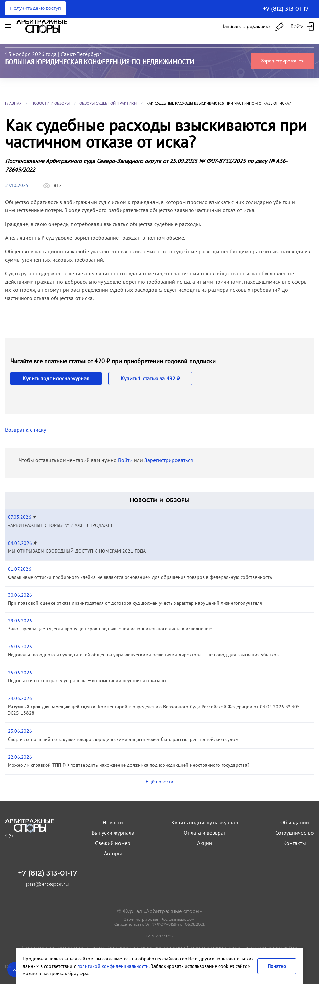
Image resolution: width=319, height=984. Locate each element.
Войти (125, 460)
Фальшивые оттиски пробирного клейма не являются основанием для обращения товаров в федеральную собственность (140, 577)
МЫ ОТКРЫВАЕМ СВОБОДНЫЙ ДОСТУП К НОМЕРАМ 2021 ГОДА (77, 551)
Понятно (276, 966)
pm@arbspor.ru (47, 884)
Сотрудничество (294, 832)
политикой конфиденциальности (113, 966)
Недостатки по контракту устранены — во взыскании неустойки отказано (87, 680)
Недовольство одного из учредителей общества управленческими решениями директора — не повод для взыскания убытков (143, 655)
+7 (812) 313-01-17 (286, 8)
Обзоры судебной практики (108, 103)
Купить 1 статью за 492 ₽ (150, 378)
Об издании (294, 822)
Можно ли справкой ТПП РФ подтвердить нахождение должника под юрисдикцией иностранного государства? (128, 765)
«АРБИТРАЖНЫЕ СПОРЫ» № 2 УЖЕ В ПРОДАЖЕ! (60, 525)
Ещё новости (159, 782)
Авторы (113, 853)
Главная (13, 103)
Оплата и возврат (205, 832)
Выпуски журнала (113, 832)
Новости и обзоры (50, 103)
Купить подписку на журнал (56, 378)
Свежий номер (112, 842)
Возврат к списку (25, 429)
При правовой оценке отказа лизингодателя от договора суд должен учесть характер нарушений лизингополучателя (135, 603)
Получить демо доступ (35, 8)
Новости (113, 822)
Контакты (294, 842)
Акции (204, 842)
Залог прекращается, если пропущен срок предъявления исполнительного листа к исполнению (110, 629)
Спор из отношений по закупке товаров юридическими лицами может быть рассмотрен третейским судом (123, 739)
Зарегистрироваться (282, 60)
